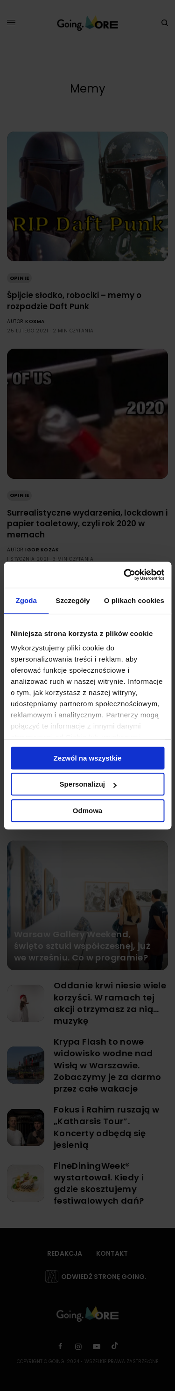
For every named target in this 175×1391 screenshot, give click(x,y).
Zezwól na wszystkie (88, 758)
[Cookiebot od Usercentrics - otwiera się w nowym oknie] (124, 575)
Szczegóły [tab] (73, 600)
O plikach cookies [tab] (134, 600)
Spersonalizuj (87, 784)
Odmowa (87, 811)
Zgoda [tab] (26, 600)
